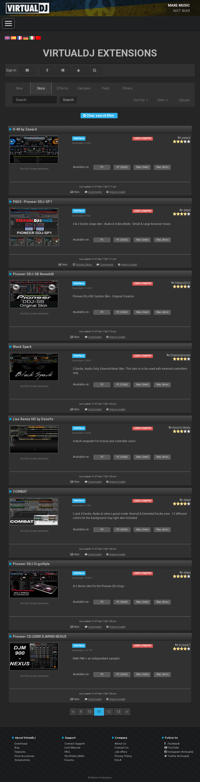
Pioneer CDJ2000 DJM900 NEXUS (40, 636)
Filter (162, 100)
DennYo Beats (181, 427)
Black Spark (22, 347)
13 (118, 712)
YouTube (171, 747)
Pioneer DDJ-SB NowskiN (33, 274)
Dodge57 (184, 644)
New (19, 88)
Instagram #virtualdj (178, 751)
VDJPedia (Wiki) (74, 756)
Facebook (172, 743)
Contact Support (74, 743)
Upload (184, 100)
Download (21, 743)
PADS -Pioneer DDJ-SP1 (32, 202)
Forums (69, 760)
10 (89, 712)
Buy (17, 747)
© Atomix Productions (100, 777)
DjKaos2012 (182, 282)
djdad (186, 210)
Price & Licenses (24, 756)
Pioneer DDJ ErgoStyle (31, 564)
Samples (84, 88)
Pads (105, 88)
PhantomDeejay (180, 355)
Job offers (121, 751)
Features (20, 751)
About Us (120, 743)
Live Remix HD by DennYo (33, 419)
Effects (62, 88)
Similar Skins (84, 264)
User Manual (72, 747)
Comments (95, 192)
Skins (41, 88)
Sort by (141, 100)
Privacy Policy (123, 756)
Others (127, 88)
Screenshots (22, 760)
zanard (185, 137)
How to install (117, 192)
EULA (118, 760)
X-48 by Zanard (25, 129)
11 (99, 712)
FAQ (67, 751)
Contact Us (122, 747)
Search (68, 100)
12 (109, 712)
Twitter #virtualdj (176, 756)
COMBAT (20, 491)
